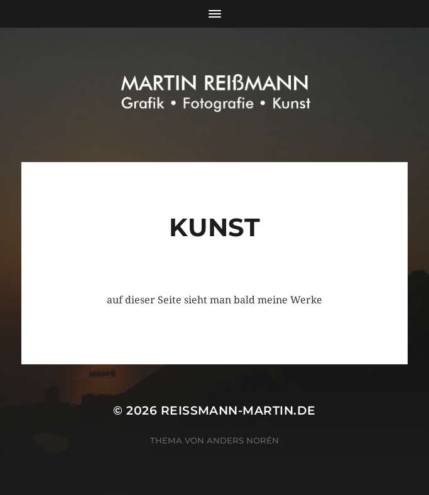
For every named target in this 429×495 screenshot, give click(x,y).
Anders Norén (243, 440)
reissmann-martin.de (238, 410)
